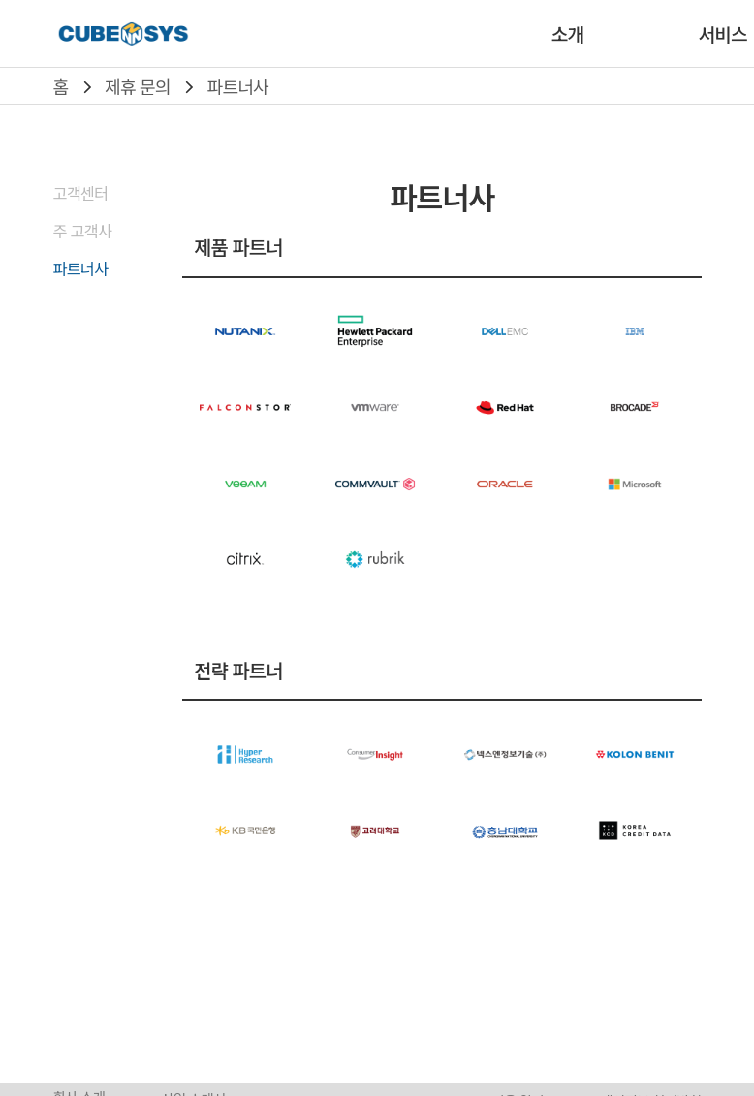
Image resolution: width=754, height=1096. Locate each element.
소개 (567, 33)
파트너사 (237, 86)
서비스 (722, 33)
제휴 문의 (137, 86)
